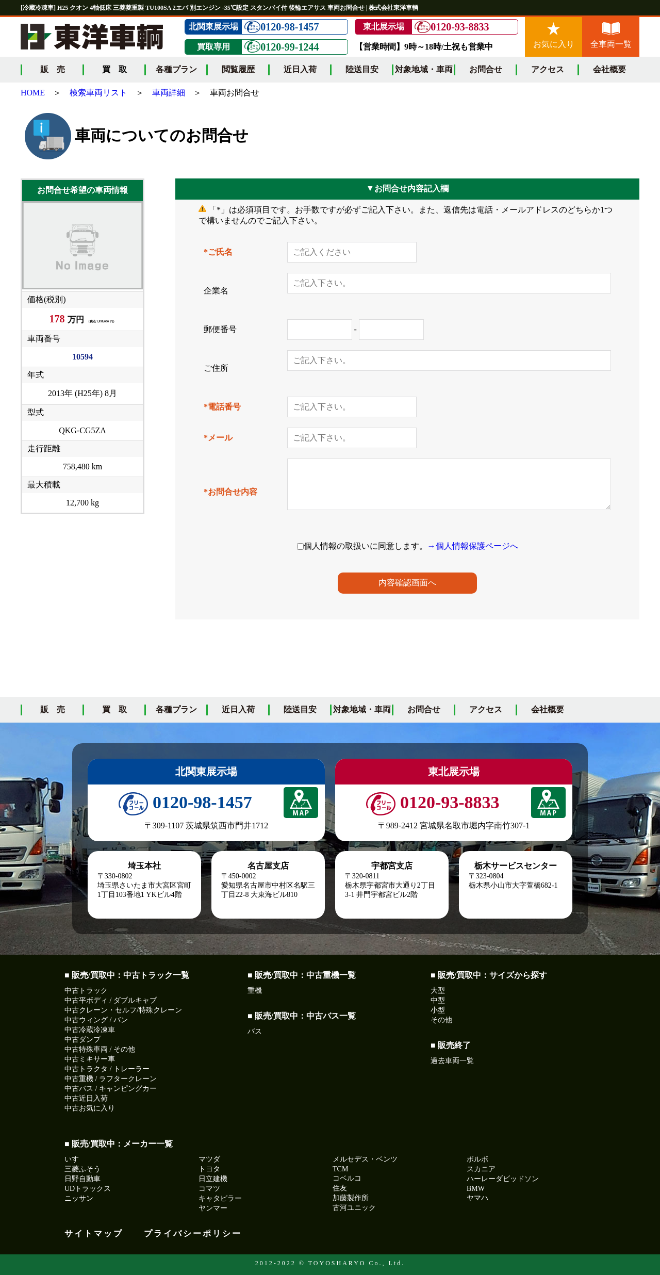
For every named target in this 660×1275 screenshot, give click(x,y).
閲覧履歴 (238, 69)
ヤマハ (477, 1198)
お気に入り (553, 35)
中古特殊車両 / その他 (99, 1049)
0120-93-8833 (452, 27)
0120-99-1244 (281, 46)
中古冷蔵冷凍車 (89, 1030)
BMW (476, 1188)
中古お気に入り (89, 1108)
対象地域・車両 (424, 69)
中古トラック (86, 990)
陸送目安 (361, 69)
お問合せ (485, 69)
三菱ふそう (82, 1169)
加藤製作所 (351, 1198)
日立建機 (213, 1179)
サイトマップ (93, 1233)
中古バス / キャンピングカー (110, 1088)
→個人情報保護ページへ (472, 546)
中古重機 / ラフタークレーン (110, 1079)
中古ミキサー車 (89, 1059)
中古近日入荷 (86, 1098)
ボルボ (477, 1159)
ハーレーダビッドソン (503, 1179)
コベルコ (347, 1178)
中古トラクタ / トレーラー (107, 1069)
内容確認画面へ (407, 582)
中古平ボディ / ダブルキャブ (110, 1000)
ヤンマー (213, 1208)
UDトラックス (87, 1188)
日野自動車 (82, 1179)
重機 (255, 990)
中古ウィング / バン (96, 1020)
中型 (438, 1000)
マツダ (209, 1159)
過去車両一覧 (452, 1061)
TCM (340, 1169)
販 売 (52, 69)
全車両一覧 (611, 35)
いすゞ (75, 1159)
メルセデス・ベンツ (365, 1159)
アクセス (547, 69)
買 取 (114, 709)
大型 (438, 990)
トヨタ (209, 1169)
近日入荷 (300, 69)
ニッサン (78, 1198)
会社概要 (609, 69)
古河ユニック (354, 1208)
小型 (438, 1010)
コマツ (209, 1188)
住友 (340, 1188)
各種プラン (176, 69)
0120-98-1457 (281, 27)
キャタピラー (220, 1198)
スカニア (481, 1169)
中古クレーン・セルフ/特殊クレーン (123, 1010)
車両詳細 (168, 92)
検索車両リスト (98, 92)
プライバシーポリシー (193, 1233)
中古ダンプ (82, 1039)
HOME (33, 92)
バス (255, 1031)
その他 (441, 1020)
